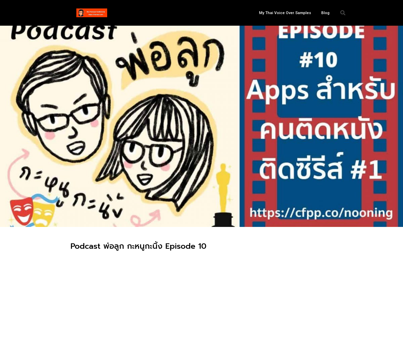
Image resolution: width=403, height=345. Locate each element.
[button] (343, 13)
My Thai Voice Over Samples (285, 13)
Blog (325, 13)
